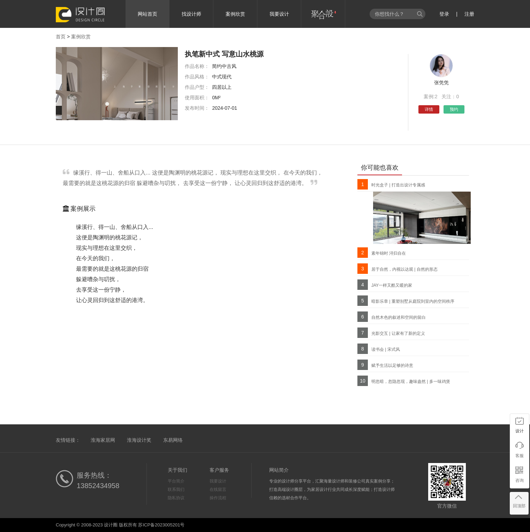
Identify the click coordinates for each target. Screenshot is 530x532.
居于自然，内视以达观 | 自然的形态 (404, 269)
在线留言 (218, 489)
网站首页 (147, 14)
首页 (61, 36)
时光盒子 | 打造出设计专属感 (398, 185)
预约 (454, 109)
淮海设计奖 (139, 440)
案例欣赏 (235, 14)
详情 (429, 109)
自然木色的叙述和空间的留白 (398, 317)
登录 (444, 14)
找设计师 (191, 14)
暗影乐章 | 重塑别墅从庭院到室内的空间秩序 (412, 301)
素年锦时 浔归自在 (388, 253)
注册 (469, 14)
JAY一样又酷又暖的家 (391, 285)
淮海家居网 (103, 440)
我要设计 (279, 14)
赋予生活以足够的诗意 (392, 365)
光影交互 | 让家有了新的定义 (398, 333)
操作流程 (218, 497)
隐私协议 (176, 497)
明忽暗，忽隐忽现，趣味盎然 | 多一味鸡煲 (410, 381)
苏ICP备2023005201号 (161, 524)
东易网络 (173, 440)
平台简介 (176, 481)
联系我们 (176, 489)
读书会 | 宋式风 (385, 349)
